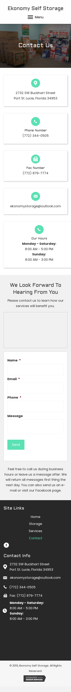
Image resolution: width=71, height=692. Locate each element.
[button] (30, 17)
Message (15, 416)
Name (14, 360)
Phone (14, 397)
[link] (35, 517)
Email (13, 379)
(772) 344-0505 (35, 135)
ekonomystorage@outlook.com (35, 206)
